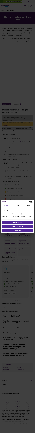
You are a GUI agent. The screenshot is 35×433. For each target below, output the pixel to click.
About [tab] (28, 205)
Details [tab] (17, 205)
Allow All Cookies (17, 222)
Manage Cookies (18, 226)
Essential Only (17, 230)
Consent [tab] (6, 205)
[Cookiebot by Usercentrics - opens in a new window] (27, 202)
